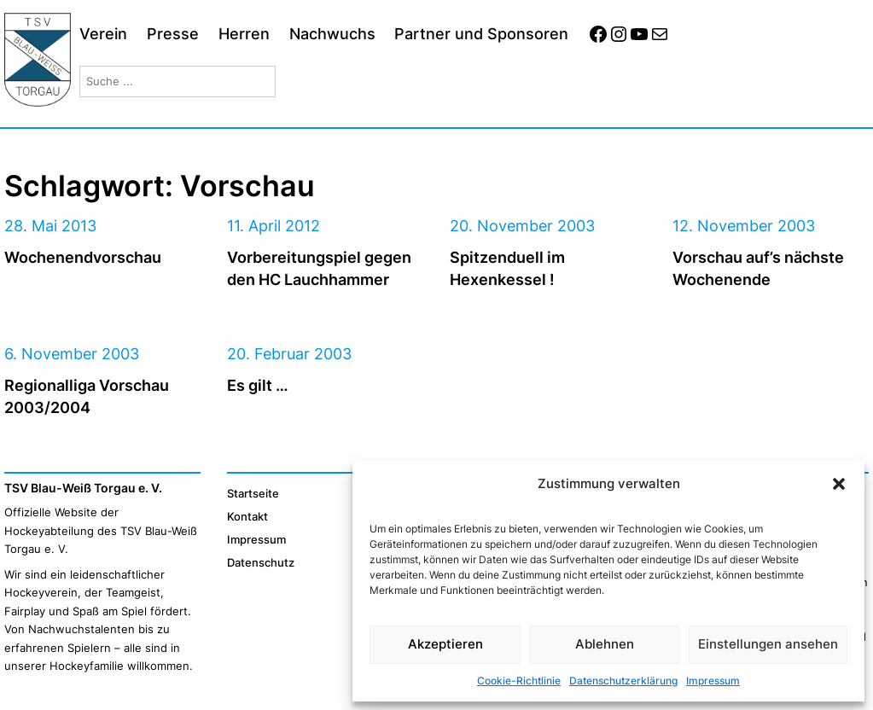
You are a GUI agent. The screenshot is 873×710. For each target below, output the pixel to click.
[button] (838, 483)
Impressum (713, 680)
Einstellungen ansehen (768, 644)
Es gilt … (257, 384)
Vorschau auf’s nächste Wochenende (758, 267)
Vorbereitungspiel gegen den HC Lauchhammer (319, 267)
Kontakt (247, 516)
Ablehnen (604, 644)
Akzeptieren (445, 644)
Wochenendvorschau (82, 256)
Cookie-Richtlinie (519, 680)
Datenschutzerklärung (623, 680)
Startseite (253, 493)
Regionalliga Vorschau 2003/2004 (86, 395)
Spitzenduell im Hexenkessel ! (507, 267)
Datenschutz (260, 562)
